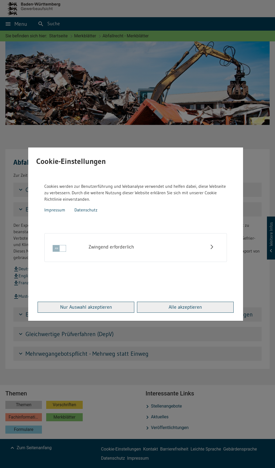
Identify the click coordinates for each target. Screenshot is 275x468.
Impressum (54, 210)
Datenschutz (85, 210)
